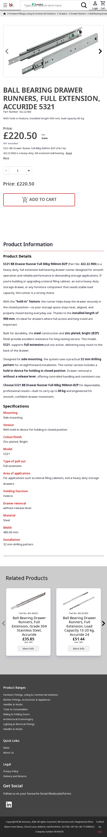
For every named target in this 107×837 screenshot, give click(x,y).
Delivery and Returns (15, 776)
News (6, 747)
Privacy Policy (10, 771)
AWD (100, 831)
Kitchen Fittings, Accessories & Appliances (26, 699)
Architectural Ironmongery (18, 719)
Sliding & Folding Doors (16, 714)
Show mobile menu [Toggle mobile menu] (6, 5)
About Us (8, 752)
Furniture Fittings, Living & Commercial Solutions (30, 694)
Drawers (63, 13)
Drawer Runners (78, 13)
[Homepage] (5, 13)
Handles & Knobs (13, 704)
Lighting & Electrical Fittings (19, 724)
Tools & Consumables (15, 709)
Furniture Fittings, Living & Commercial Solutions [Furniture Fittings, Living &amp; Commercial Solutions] (32, 13)
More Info (28, 648)
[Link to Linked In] (8, 805)
